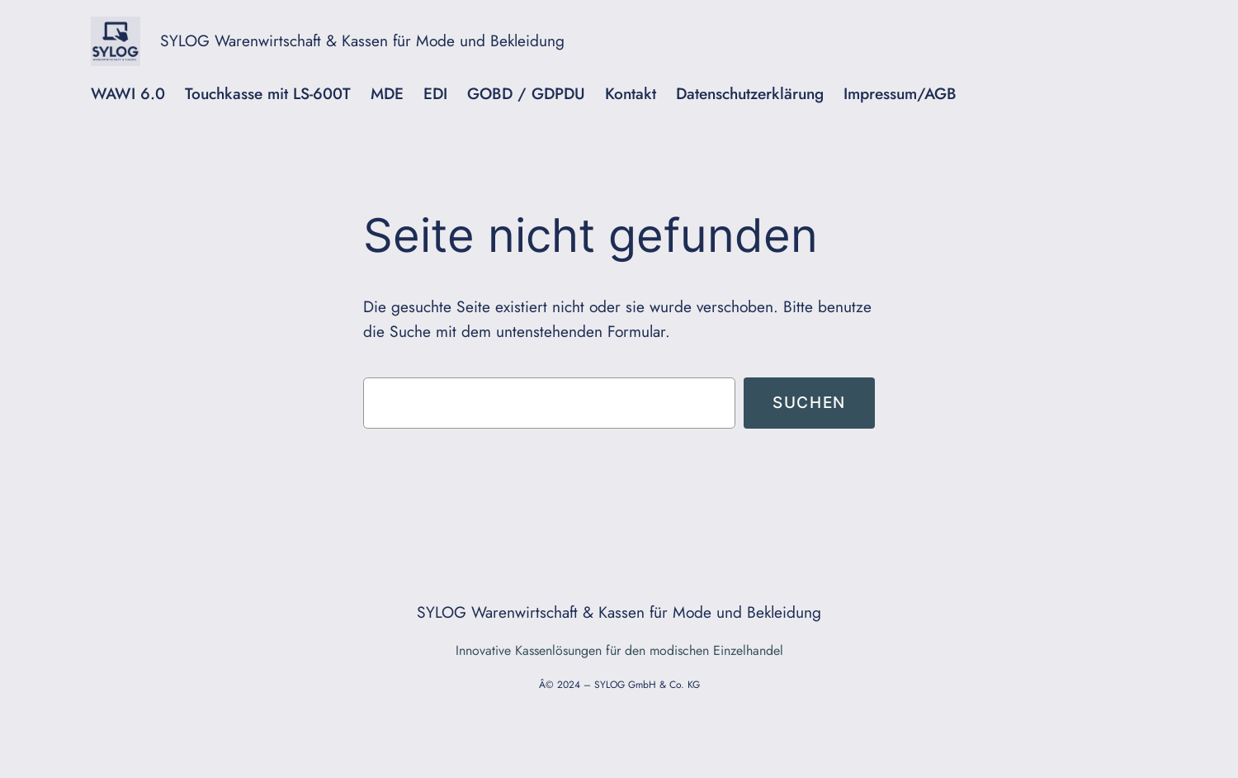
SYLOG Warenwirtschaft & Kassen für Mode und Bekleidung (362, 40)
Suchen (809, 402)
